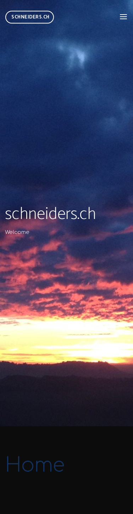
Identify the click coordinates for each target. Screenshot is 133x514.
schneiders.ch (30, 17)
